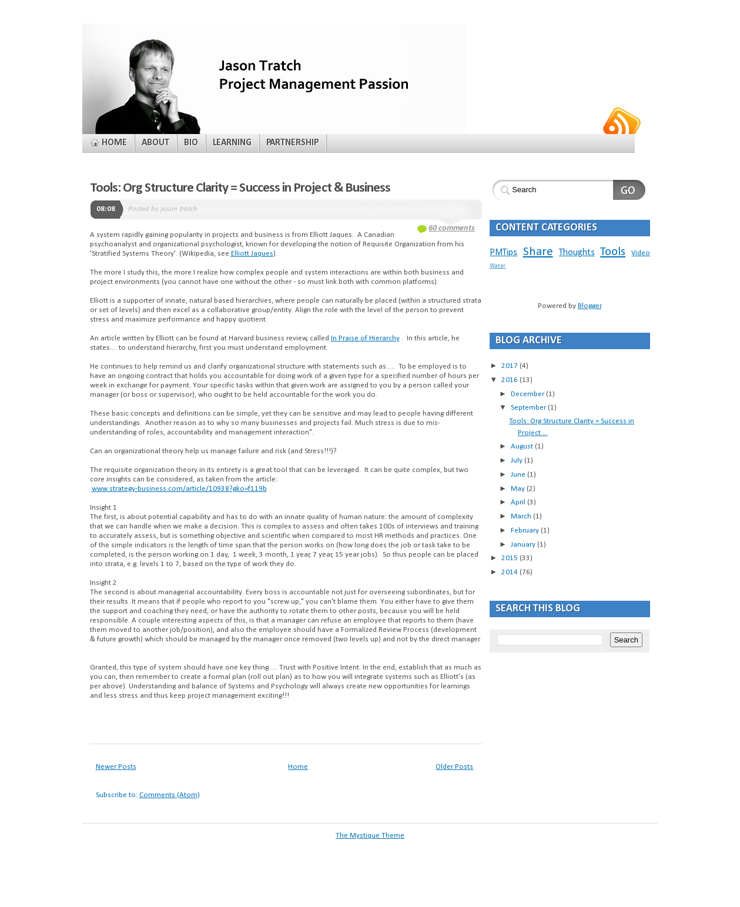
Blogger (589, 306)
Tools (612, 252)
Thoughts (577, 252)
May (519, 489)
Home (298, 767)
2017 (510, 366)
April (519, 502)
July (517, 460)
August (523, 446)
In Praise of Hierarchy (365, 338)
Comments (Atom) (169, 795)
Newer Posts (116, 767)
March (522, 516)
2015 (510, 558)
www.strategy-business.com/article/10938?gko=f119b (179, 489)
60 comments (451, 228)
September (529, 407)
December (528, 394)
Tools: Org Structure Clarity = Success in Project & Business (240, 188)
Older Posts (454, 767)
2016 (510, 380)
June (519, 474)
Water (497, 266)
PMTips (503, 252)
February (526, 530)
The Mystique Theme (370, 835)
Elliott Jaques (252, 253)
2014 (510, 572)
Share (538, 252)
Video (640, 253)
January (524, 544)
